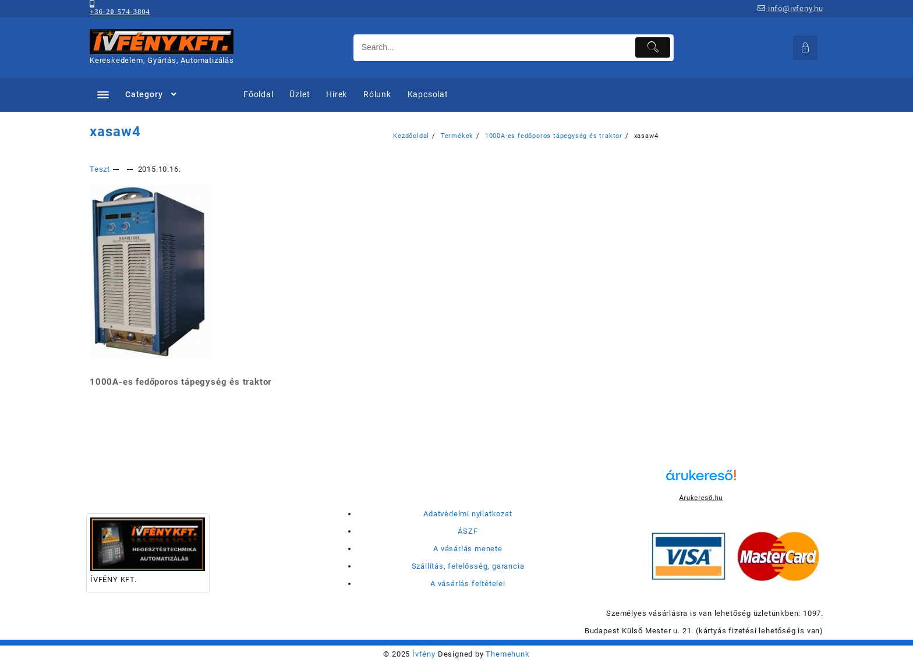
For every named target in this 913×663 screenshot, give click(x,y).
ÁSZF (467, 531)
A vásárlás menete (467, 548)
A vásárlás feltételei (467, 583)
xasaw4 (115, 131)
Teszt (100, 169)
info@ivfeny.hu (790, 8)
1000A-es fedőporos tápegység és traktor (180, 382)
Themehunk (507, 654)
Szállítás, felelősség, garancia (468, 566)
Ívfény (424, 654)
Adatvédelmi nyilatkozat (467, 513)
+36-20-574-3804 (120, 11)
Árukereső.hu (701, 497)
